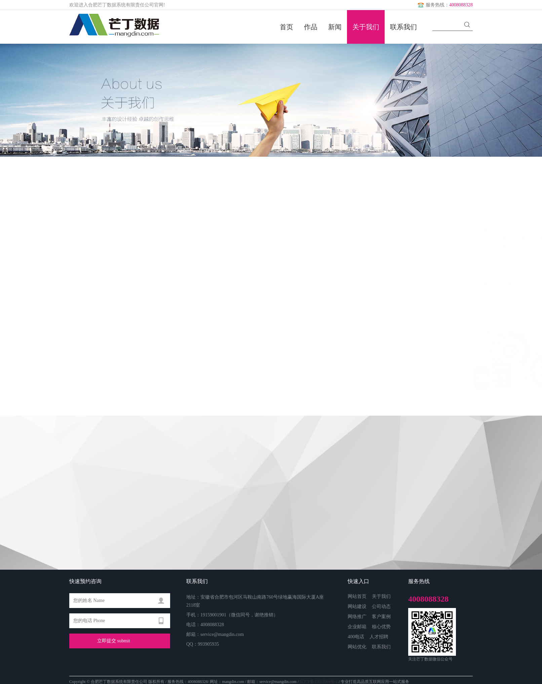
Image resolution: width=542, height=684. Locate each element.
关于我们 (365, 27)
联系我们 (403, 27)
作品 (310, 27)
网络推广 (357, 616)
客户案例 (381, 616)
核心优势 (381, 626)
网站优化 (357, 646)
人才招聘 (379, 636)
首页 (286, 27)
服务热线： (444, 4)
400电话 (356, 636)
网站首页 (357, 596)
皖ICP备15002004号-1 (319, 681)
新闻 (335, 27)
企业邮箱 (357, 626)
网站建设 (357, 606)
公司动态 (381, 606)
